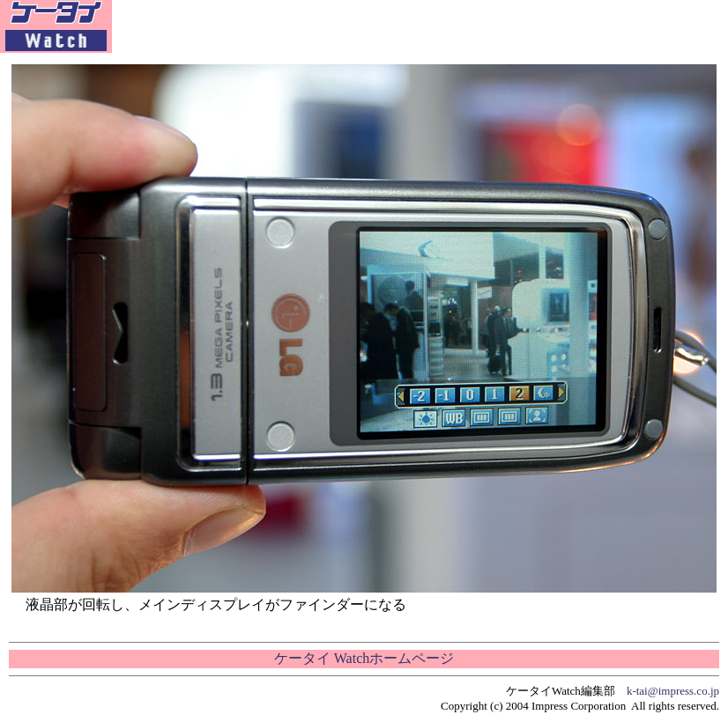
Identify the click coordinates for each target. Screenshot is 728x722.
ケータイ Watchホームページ (364, 658)
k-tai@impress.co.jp (673, 690)
